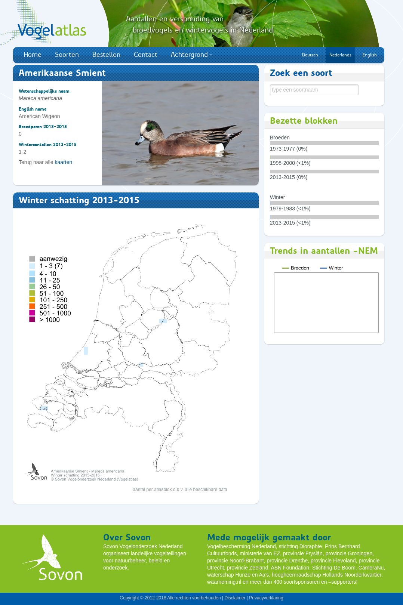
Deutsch (310, 55)
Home (32, 54)
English (370, 55)
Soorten (67, 54)
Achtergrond (191, 54)
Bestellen (106, 54)
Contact (145, 54)
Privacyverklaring (266, 598)
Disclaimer (234, 598)
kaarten (64, 162)
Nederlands (340, 55)
